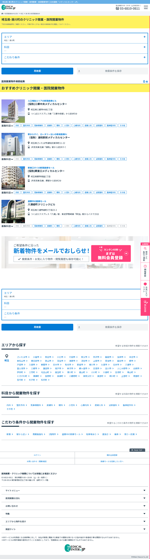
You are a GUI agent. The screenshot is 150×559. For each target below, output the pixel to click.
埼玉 (21, 13)
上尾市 (96, 360)
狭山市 (48, 360)
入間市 (32, 364)
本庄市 (132, 357)
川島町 (106, 372)
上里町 (124, 376)
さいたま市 (22, 357)
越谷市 (120, 360)
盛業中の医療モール (71, 434)
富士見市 (21, 368)
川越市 (36, 357)
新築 (9, 434)
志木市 (56, 364)
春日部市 (35, 360)
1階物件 (52, 434)
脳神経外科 (128, 405)
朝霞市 (44, 364)
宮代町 (20, 379)
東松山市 (21, 360)
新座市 (80, 364)
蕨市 (131, 360)
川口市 (60, 357)
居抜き (105, 434)
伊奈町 (20, 372)
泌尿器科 (113, 405)
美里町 (100, 376)
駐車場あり (91, 434)
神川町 (112, 376)
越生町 (58, 372)
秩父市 (84, 357)
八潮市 (128, 364)
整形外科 (21, 405)
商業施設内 (38, 434)
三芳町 (32, 372)
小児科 (72, 405)
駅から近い (22, 434)
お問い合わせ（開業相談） (37, 461)
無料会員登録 (112, 455)
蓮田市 (46, 368)
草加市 (108, 360)
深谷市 (84, 360)
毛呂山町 (45, 372)
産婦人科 (99, 405)
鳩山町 (130, 372)
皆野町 (48, 376)
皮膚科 (50, 405)
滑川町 (70, 372)
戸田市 (20, 364)
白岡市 (136, 368)
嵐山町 (82, 372)
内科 (9, 405)
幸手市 (70, 368)
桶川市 (92, 364)
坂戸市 (58, 368)
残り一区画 (129, 434)
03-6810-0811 (130, 8)
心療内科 (85, 405)
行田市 (72, 357)
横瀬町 (36, 376)
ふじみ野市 (122, 368)
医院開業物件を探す (11, 13)
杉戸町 (32, 379)
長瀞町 (60, 376)
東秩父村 (87, 376)
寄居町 (136, 376)
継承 (116, 434)
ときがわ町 (22, 376)
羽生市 (60, 360)
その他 (10, 408)
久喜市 (104, 364)
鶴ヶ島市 (83, 368)
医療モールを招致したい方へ (112, 461)
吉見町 (118, 372)
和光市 (68, 364)
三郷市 (34, 368)
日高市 (96, 368)
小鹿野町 (73, 376)
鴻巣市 (72, 360)
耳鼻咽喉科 (36, 405)
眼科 (61, 405)
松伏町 (44, 379)
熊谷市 (48, 357)
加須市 (120, 357)
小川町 (94, 372)
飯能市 (108, 357)
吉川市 (108, 368)
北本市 (116, 364)
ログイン (37, 455)
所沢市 (96, 357)
